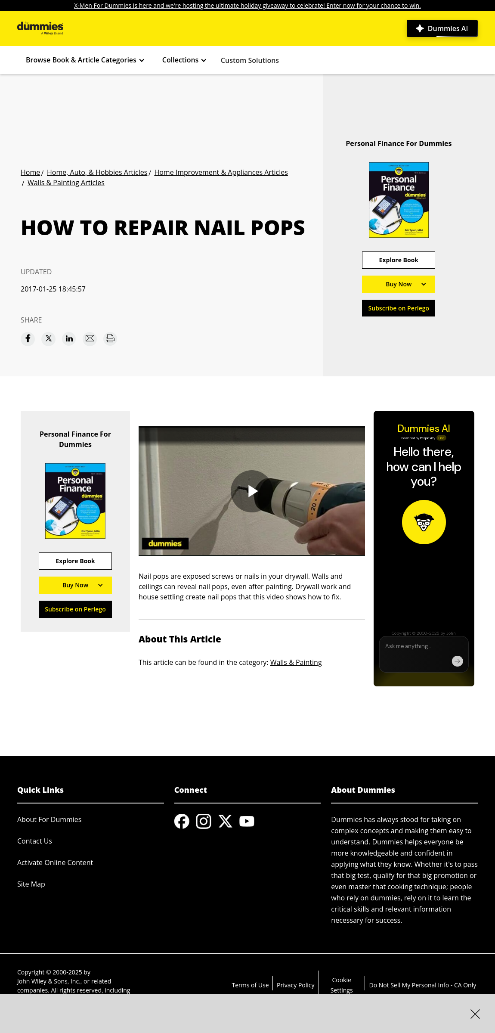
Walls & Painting (296, 662)
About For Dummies (49, 819)
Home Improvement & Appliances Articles (221, 172)
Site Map (31, 884)
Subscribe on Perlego (399, 308)
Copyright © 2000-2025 (49, 972)
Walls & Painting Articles (66, 182)
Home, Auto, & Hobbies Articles (97, 172)
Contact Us (34, 841)
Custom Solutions (250, 60)
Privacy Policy (295, 985)
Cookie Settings (342, 985)
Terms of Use (250, 985)
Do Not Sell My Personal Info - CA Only (422, 985)
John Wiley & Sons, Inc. (48, 981)
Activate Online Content (55, 862)
